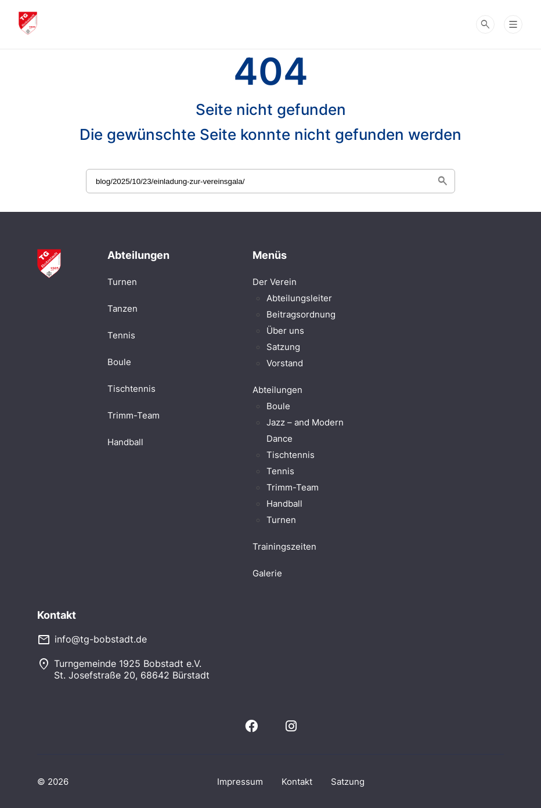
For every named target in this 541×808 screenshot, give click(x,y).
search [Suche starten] (442, 181)
